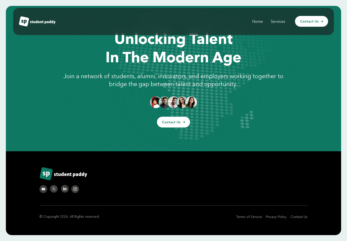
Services (278, 21)
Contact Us (311, 21)
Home (257, 21)
